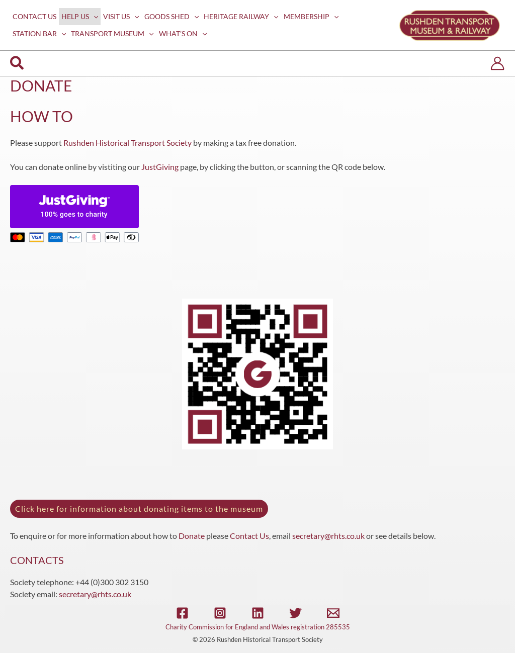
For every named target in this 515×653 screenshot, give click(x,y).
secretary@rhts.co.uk (328, 535)
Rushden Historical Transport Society (127, 142)
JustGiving (160, 166)
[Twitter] (295, 613)
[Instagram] (220, 613)
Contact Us (249, 535)
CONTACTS (37, 560)
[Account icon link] (497, 63)
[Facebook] (182, 613)
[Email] (333, 613)
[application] (93, 16)
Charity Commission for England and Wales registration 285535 (257, 627)
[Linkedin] (257, 613)
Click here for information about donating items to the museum (139, 508)
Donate (192, 535)
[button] (17, 63)
